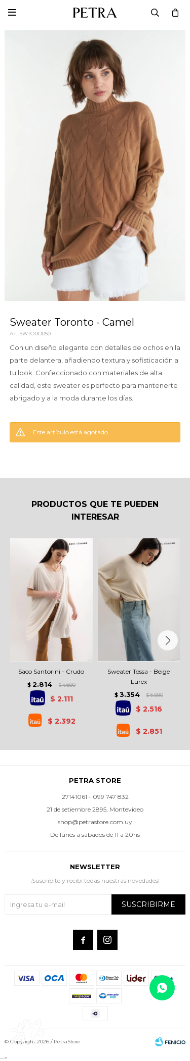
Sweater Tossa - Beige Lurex (138, 676)
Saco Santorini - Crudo (51, 671)
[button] (168, 640)
